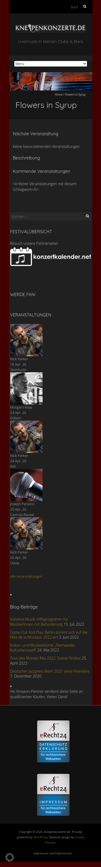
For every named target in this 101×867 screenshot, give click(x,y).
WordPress (40, 837)
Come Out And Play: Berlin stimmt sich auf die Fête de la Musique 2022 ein (49, 635)
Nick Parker (19, 358)
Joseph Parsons (22, 503)
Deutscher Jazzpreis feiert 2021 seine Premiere (49, 671)
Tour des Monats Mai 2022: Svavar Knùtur (45, 658)
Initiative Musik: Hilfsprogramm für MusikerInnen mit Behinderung (39, 621)
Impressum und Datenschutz (52, 853)
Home (58, 94)
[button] (9, 857)
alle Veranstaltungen (26, 576)
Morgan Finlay (21, 407)
